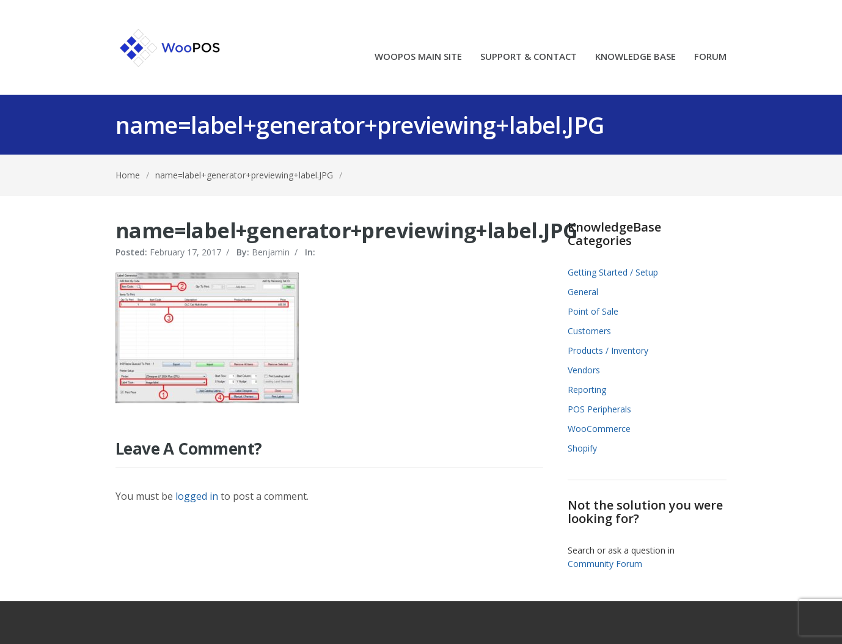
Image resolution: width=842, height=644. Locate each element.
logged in (196, 496)
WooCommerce (599, 428)
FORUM (710, 57)
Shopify (582, 448)
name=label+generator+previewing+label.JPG (244, 175)
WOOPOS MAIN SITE (418, 57)
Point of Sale (593, 311)
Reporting (587, 389)
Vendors (584, 370)
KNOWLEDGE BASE (635, 57)
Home (127, 175)
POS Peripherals (599, 409)
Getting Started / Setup (613, 272)
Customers (589, 331)
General (583, 292)
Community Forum (605, 563)
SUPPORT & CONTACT (528, 57)
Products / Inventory (608, 350)
